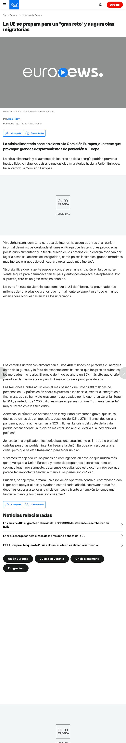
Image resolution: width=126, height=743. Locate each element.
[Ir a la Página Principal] (14, 4)
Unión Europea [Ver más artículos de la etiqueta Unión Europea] (18, 558)
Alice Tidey (13, 118)
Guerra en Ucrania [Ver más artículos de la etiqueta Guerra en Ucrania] (52, 558)
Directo (115, 4)
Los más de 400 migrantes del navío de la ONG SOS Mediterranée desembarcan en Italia (56, 524)
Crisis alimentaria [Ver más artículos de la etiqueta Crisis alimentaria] (87, 558)
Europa (14, 15)
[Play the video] (63, 72)
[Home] (4, 15)
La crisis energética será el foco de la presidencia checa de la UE (44, 535)
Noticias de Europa (32, 15)
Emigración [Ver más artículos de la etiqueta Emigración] (16, 568)
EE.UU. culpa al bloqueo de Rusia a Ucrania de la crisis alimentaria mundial (50, 545)
